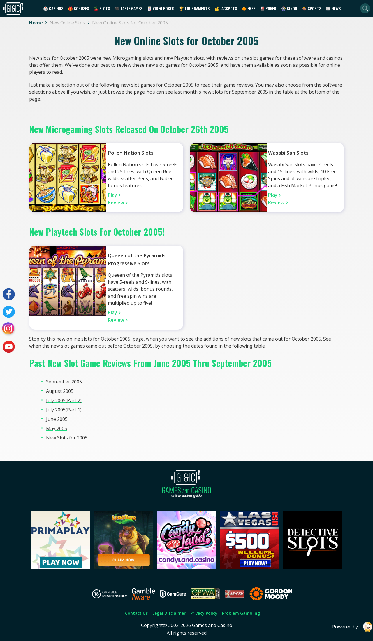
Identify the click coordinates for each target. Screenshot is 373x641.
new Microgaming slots (127, 58)
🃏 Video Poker (160, 8)
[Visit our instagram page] (8, 329)
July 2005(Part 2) (64, 400)
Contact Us (136, 613)
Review (116, 202)
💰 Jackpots (225, 8)
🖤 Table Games (128, 8)
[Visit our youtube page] (8, 346)
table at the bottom (304, 92)
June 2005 (57, 419)
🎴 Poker (268, 8)
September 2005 (64, 382)
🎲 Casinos (53, 8)
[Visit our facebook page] (8, 294)
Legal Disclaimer (169, 613)
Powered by (352, 627)
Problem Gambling (241, 613)
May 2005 (56, 428)
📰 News (333, 8)
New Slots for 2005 (66, 438)
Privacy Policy (203, 613)
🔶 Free (248, 8)
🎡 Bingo (289, 8)
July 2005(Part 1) (64, 410)
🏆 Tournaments (194, 8)
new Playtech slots (184, 58)
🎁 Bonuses (78, 8)
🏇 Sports (311, 8)
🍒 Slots (102, 8)
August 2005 (59, 391)
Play (112, 195)
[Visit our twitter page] (8, 311)
